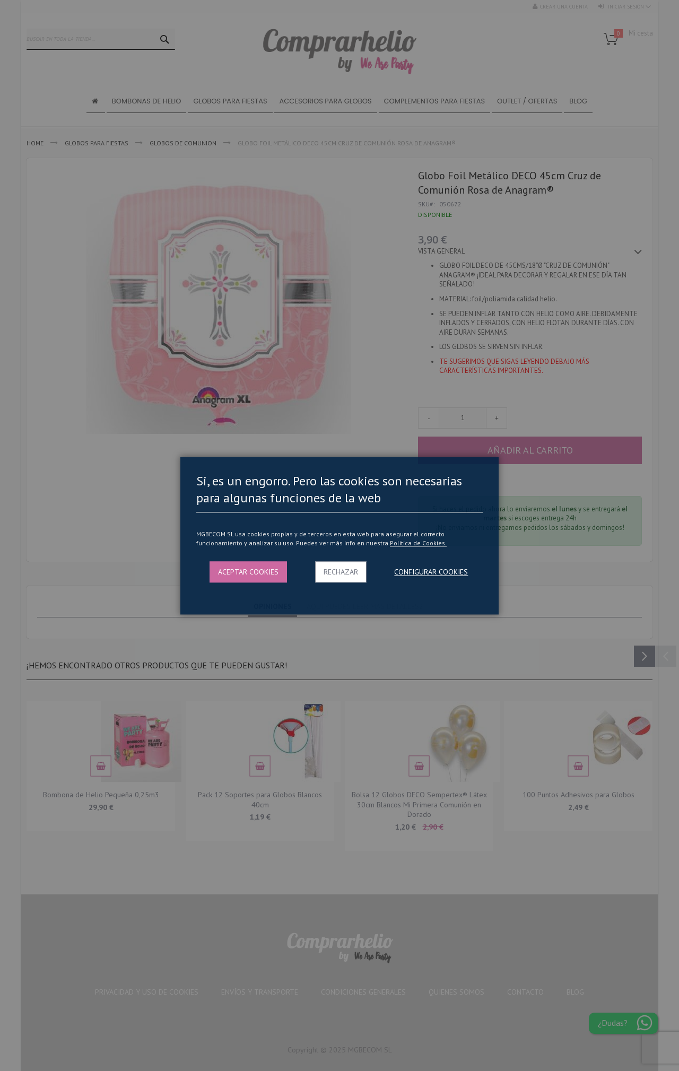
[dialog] (339, 535)
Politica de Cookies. (418, 543)
